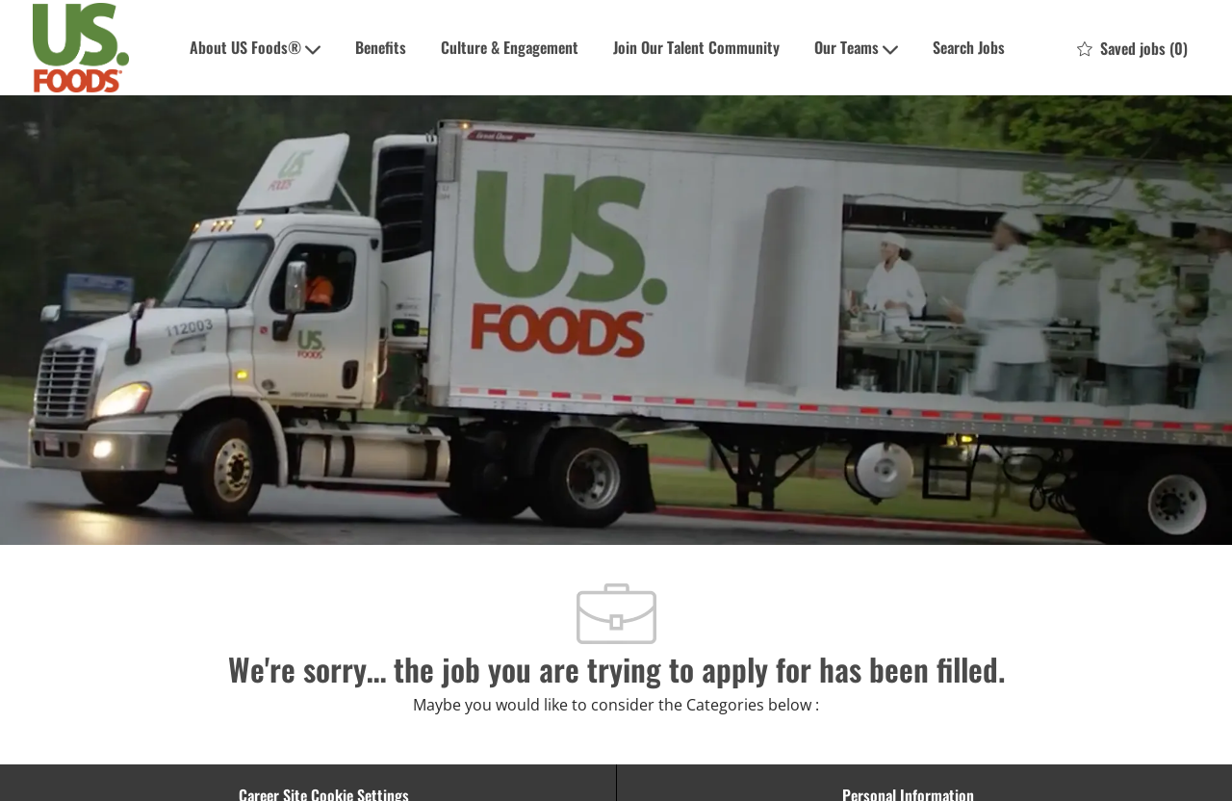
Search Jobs (969, 47)
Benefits (380, 47)
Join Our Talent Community (696, 47)
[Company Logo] (81, 47)
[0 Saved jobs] (1132, 48)
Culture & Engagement (509, 47)
